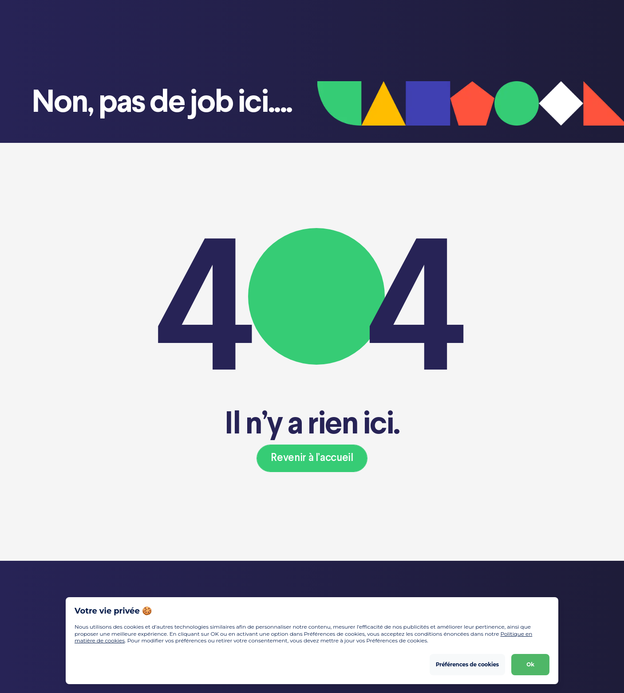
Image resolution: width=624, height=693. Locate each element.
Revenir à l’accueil (312, 458)
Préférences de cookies (467, 664)
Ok (530, 664)
